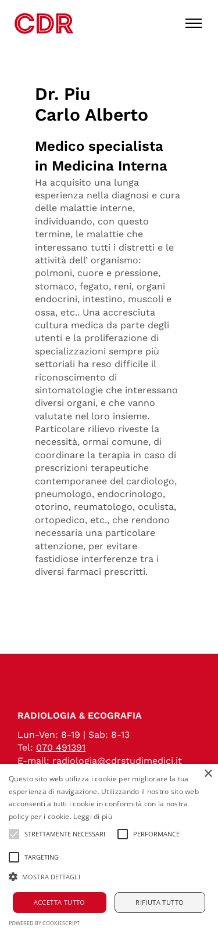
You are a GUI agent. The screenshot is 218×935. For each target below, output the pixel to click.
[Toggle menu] (193, 23)
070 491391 (60, 747)
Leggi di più (92, 816)
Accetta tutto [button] (59, 902)
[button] (109, 877)
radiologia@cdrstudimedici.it (117, 760)
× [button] (207, 774)
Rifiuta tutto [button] (159, 902)
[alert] (109, 849)
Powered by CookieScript (44, 923)
